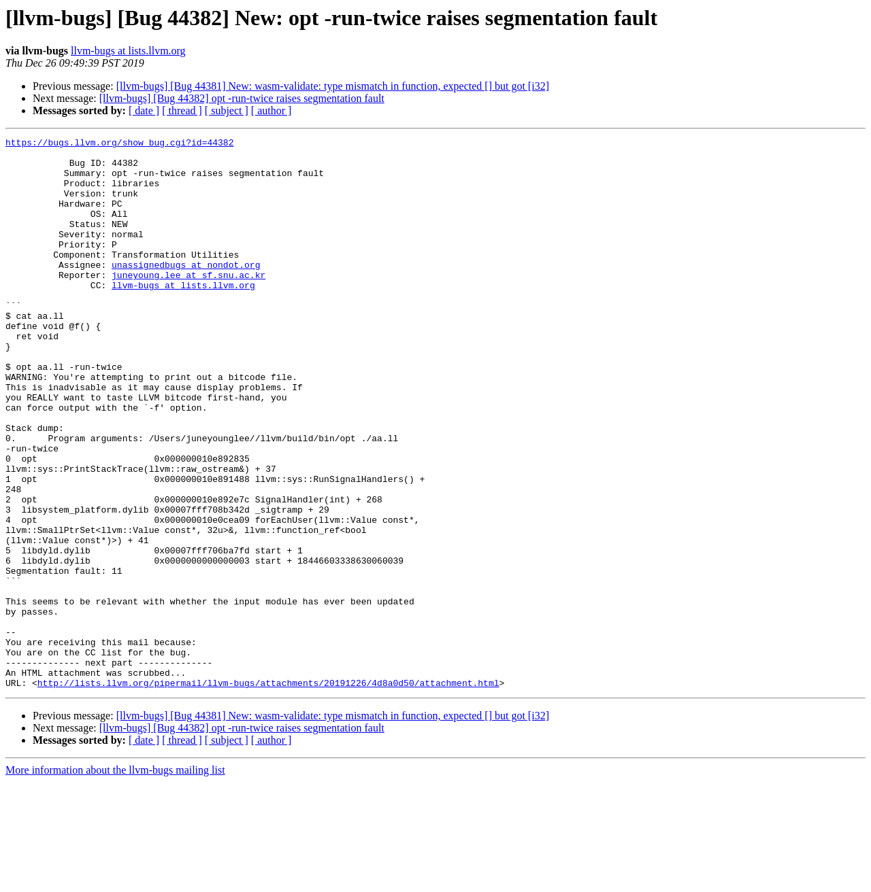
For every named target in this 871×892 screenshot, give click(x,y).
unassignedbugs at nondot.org (186, 291)
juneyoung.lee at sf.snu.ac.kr (188, 303)
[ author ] (271, 110)
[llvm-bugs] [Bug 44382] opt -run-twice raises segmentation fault (241, 98)
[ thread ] (182, 110)
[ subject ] (226, 110)
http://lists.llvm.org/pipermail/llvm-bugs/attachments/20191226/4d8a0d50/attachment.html (268, 793)
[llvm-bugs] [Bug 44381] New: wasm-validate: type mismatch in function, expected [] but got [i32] (332, 86)
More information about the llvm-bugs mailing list (115, 880)
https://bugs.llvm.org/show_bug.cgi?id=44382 (119, 144)
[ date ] (144, 110)
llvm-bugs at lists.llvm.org (128, 50)
